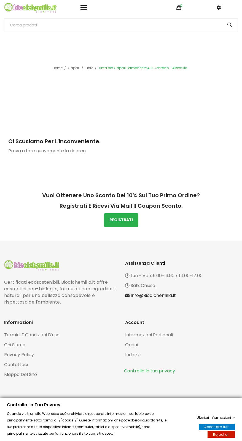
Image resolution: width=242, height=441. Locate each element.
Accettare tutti (216, 426)
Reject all (221, 434)
